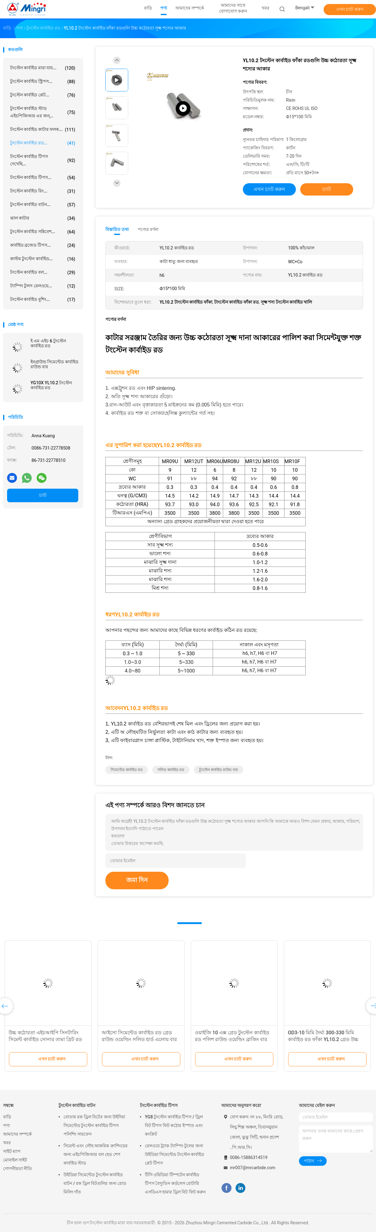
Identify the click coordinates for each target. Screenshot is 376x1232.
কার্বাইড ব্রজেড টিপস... (42, 245)
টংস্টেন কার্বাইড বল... (42, 272)
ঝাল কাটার (42, 218)
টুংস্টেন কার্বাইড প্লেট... (42, 95)
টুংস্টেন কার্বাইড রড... (42, 143)
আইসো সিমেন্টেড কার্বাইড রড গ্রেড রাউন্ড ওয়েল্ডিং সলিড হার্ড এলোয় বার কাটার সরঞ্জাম (139, 1039)
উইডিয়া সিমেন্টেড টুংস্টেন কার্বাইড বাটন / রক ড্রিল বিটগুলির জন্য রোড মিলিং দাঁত (94, 1183)
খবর (7, 1142)
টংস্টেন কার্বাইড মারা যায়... (42, 68)
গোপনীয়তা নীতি (17, 1168)
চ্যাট (43, 495)
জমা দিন (137, 880)
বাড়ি (7, 1116)
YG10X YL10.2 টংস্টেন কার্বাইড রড (51, 385)
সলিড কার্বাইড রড (170, 770)
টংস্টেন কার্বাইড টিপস (159, 1105)
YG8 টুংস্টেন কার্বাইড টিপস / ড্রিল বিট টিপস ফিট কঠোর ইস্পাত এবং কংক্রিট (174, 1125)
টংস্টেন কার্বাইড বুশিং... (42, 300)
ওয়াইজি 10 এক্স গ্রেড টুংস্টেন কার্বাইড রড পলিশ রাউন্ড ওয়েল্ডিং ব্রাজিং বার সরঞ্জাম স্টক (232, 1039)
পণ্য (6, 1125)
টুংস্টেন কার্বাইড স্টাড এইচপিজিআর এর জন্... (42, 112)
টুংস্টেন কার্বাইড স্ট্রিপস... (42, 82)
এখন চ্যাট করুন (349, 9)
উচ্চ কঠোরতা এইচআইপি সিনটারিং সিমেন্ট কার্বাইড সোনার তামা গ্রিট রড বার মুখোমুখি (45, 1039)
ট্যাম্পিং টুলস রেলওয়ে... (42, 286)
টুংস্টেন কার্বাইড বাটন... (42, 205)
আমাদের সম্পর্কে (17, 1134)
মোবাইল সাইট (15, 1159)
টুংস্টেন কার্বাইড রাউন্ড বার (218, 770)
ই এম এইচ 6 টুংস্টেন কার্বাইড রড (48, 343)
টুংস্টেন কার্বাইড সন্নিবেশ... (42, 232)
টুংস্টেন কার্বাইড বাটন (77, 1105)
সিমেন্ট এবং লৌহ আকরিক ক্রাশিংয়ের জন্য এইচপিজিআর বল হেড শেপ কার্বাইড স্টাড (95, 1154)
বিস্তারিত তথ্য (117, 229)
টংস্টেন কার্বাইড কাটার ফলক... (42, 130)
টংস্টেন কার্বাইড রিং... (42, 191)
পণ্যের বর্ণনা (148, 229)
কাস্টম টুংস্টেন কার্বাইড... (42, 259)
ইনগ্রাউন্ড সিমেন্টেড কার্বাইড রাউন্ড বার (54, 364)
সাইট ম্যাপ (12, 1151)
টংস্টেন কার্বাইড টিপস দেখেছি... (42, 160)
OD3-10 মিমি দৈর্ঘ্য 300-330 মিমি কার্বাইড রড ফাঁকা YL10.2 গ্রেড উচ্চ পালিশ (323, 1039)
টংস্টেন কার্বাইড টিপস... (42, 178)
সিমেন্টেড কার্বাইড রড (127, 770)
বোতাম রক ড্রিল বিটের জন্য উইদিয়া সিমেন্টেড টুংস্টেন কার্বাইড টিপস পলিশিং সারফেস (94, 1125)
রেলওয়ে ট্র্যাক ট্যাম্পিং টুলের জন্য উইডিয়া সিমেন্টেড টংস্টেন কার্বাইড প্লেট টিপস (174, 1154)
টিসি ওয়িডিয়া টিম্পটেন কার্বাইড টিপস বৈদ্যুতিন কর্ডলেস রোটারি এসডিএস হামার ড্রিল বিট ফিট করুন (175, 1183)
